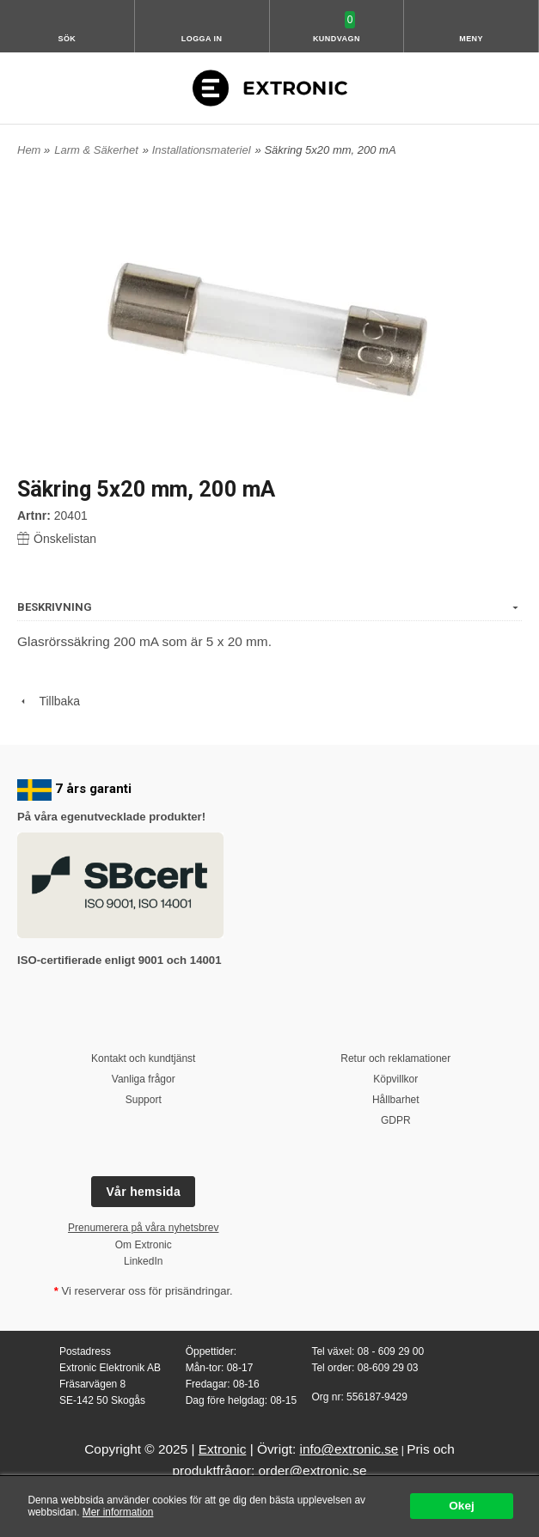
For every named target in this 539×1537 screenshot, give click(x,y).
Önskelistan (56, 539)
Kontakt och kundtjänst (143, 1058)
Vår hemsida (143, 1191)
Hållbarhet (396, 1100)
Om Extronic (143, 1245)
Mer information (118, 1512)
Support (144, 1100)
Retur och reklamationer (395, 1058)
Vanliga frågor (143, 1079)
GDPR (396, 1120)
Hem (28, 149)
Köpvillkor (395, 1079)
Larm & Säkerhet (96, 149)
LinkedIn (143, 1261)
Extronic (223, 1449)
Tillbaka (48, 701)
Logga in (202, 38)
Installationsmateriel (201, 149)
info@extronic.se (349, 1449)
